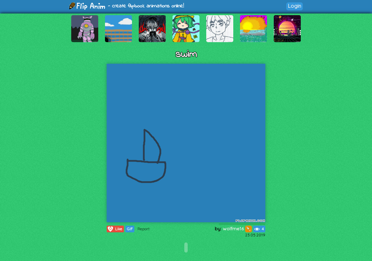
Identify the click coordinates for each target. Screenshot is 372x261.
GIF (130, 229)
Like (114, 229)
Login (294, 6)
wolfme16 (237, 229)
